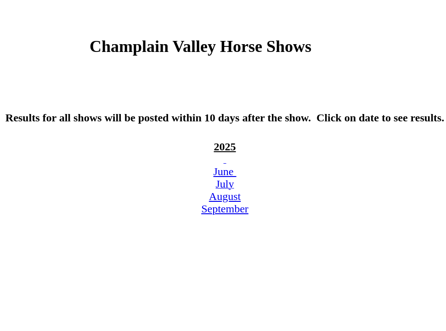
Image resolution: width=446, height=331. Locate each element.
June (225, 171)
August (225, 196)
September (224, 209)
